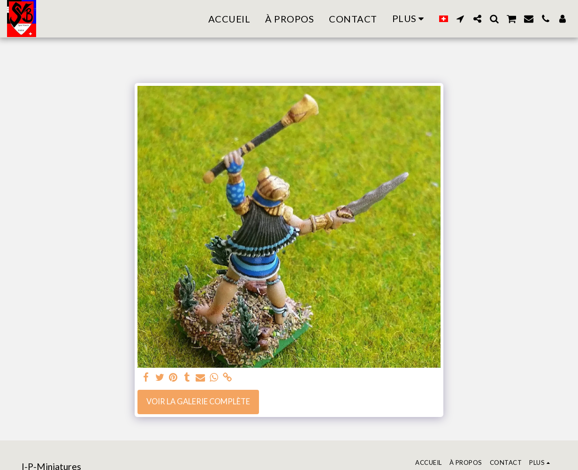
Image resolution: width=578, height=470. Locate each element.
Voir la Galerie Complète (198, 401)
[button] (460, 18)
